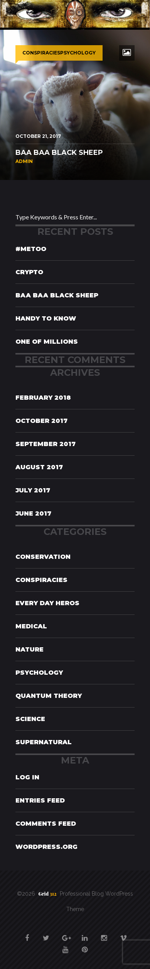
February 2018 (43, 397)
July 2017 (32, 490)
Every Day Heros (47, 603)
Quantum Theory (48, 695)
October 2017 (41, 420)
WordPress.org (46, 846)
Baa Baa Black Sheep (56, 295)
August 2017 (39, 467)
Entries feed (40, 800)
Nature (29, 649)
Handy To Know (45, 318)
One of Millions (46, 341)
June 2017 (33, 513)
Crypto (29, 272)
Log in (27, 777)
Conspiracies (41, 580)
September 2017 (45, 444)
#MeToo (30, 249)
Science (30, 719)
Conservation (43, 556)
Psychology (39, 672)
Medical (31, 626)
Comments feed (45, 823)
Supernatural (43, 742)
